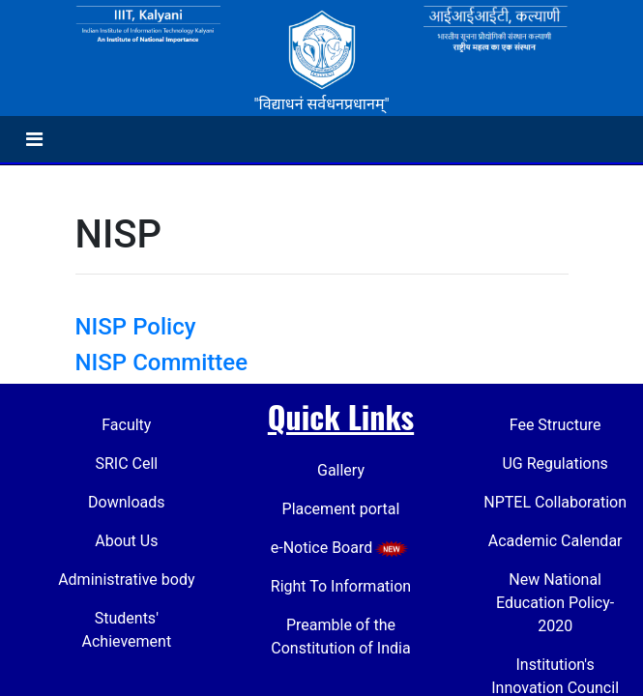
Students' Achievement (127, 630)
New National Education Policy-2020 (555, 602)
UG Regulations (554, 463)
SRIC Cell (126, 463)
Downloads (126, 502)
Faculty (126, 425)
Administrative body (126, 579)
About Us (126, 541)
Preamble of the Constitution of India (340, 636)
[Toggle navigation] (34, 139)
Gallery (341, 470)
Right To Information (341, 586)
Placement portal (341, 509)
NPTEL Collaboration (555, 502)
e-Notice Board (341, 548)
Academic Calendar (555, 541)
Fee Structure (555, 425)
